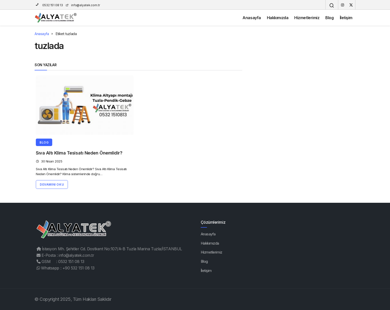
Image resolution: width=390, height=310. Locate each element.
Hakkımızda (278, 17)
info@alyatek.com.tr (82, 5)
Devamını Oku (52, 184)
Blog (329, 17)
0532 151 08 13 (49, 5)
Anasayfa (252, 17)
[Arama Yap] (332, 5)
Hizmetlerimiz (306, 17)
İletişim (346, 17)
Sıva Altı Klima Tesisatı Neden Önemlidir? (79, 152)
